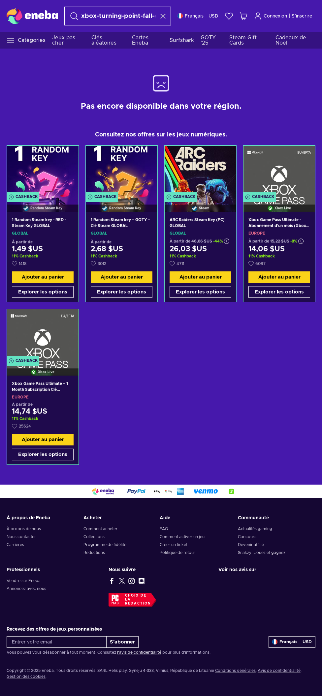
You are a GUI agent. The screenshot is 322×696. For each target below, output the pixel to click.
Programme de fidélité (104, 545)
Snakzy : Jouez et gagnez (261, 553)
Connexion (270, 16)
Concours (247, 537)
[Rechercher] (111, 16)
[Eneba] (32, 16)
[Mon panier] (243, 16)
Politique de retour (177, 553)
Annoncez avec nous (26, 589)
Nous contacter (21, 537)
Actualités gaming (255, 529)
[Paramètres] (198, 16)
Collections (94, 537)
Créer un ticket (173, 545)
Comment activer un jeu (182, 537)
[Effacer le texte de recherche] (163, 16)
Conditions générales (235, 671)
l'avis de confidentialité (139, 652)
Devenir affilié (251, 545)
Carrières (15, 545)
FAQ (164, 529)
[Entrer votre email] (57, 642)
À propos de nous (24, 529)
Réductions (94, 553)
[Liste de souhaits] (229, 16)
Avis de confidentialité (279, 671)
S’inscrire (302, 16)
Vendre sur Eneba (24, 581)
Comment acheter (100, 529)
